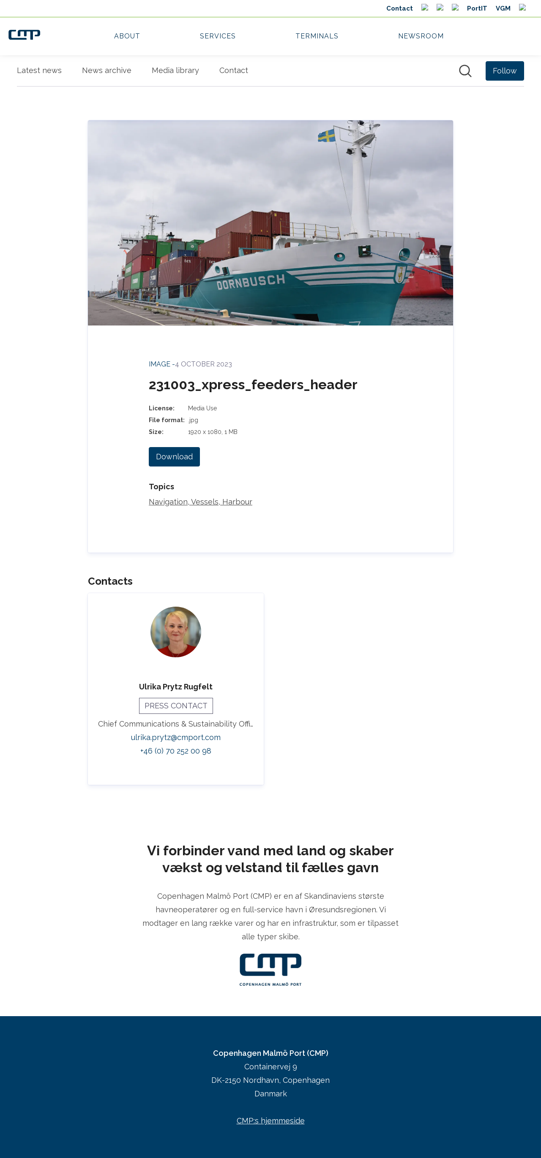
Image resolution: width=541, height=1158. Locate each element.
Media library (175, 70)
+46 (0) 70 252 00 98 (175, 750)
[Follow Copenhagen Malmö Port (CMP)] (505, 71)
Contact (233, 70)
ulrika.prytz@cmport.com (176, 737)
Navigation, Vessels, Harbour (200, 501)
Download (174, 456)
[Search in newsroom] (465, 71)
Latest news (39, 70)
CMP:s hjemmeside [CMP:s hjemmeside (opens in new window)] (271, 1120)
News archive (106, 70)
